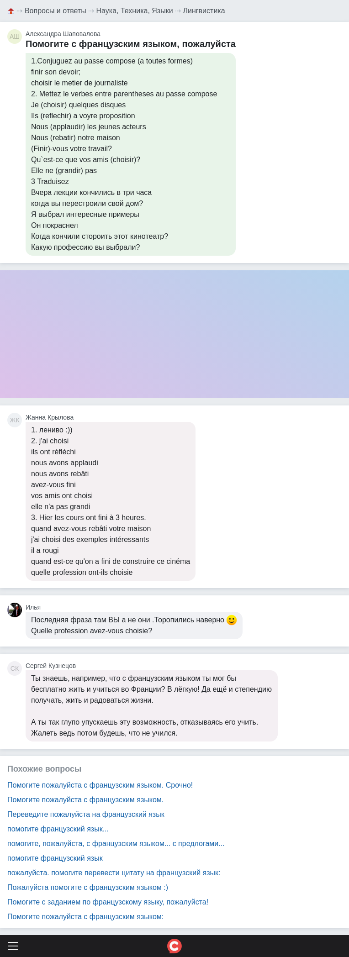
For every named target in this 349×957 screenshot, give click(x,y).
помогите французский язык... (58, 829)
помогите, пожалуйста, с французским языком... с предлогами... (116, 843)
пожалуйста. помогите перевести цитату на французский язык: (114, 873)
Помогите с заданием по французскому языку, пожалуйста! (107, 902)
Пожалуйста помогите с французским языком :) (87, 887)
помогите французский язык (55, 858)
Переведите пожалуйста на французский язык (85, 814)
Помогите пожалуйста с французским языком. (85, 800)
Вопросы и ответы (55, 11)
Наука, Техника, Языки (134, 11)
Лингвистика (204, 11)
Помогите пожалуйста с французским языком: (85, 916)
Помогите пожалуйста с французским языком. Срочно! (100, 785)
